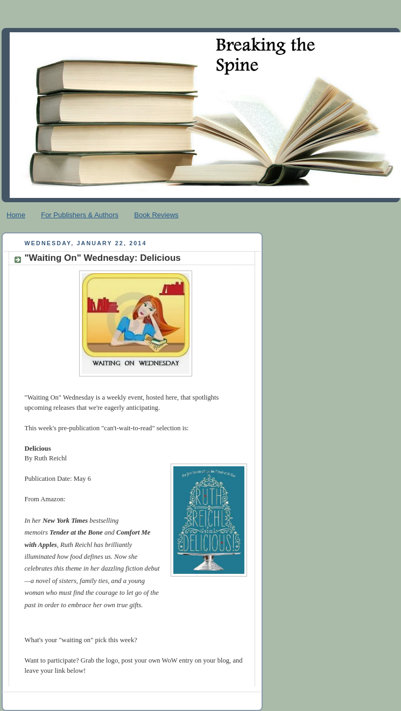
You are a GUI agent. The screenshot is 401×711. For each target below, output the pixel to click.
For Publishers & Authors (79, 215)
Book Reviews (156, 215)
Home (15, 215)
